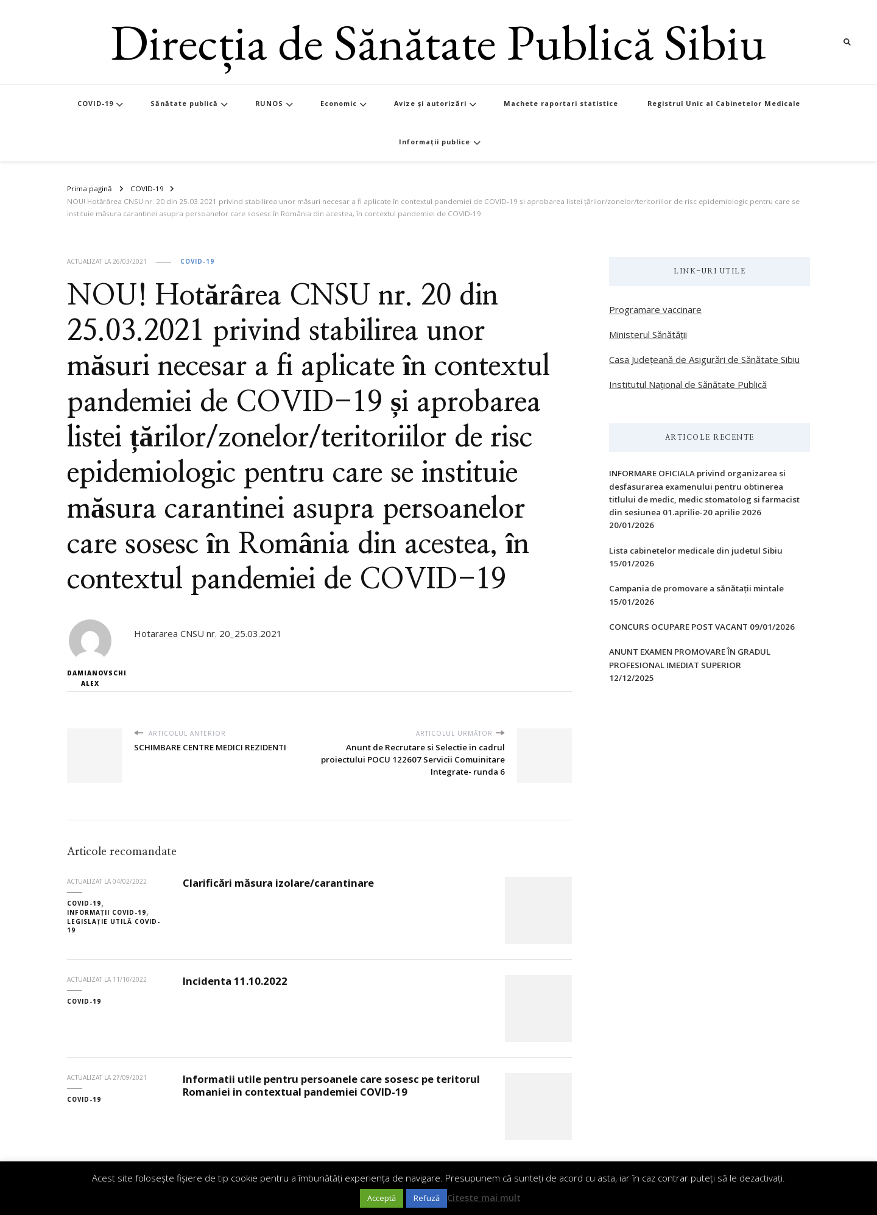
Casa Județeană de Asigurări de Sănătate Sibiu (704, 359)
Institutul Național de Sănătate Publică (688, 384)
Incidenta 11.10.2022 (235, 981)
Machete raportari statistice (561, 103)
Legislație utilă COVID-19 (113, 926)
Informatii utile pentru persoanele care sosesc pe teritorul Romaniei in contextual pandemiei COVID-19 (331, 1085)
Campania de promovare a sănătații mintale (696, 588)
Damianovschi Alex (90, 653)
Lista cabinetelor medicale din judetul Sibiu (696, 550)
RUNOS (269, 103)
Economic (338, 103)
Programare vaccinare (655, 309)
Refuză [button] (427, 1197)
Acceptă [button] (381, 1197)
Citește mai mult (484, 1197)
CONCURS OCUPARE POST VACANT (678, 626)
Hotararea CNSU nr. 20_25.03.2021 (208, 633)
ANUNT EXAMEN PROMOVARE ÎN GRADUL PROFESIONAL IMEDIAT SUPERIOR (689, 658)
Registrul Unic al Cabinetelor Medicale (723, 103)
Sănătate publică (184, 103)
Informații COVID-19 (106, 912)
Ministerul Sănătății (648, 334)
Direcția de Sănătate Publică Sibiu (438, 42)
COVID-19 (95, 103)
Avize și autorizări (430, 103)
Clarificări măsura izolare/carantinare (278, 883)
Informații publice (434, 141)
